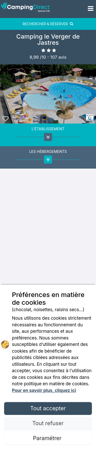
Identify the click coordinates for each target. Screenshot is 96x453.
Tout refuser (47, 423)
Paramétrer (48, 438)
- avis (57, 57)
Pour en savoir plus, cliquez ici (44, 390)
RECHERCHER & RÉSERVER (48, 24)
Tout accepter (48, 408)
